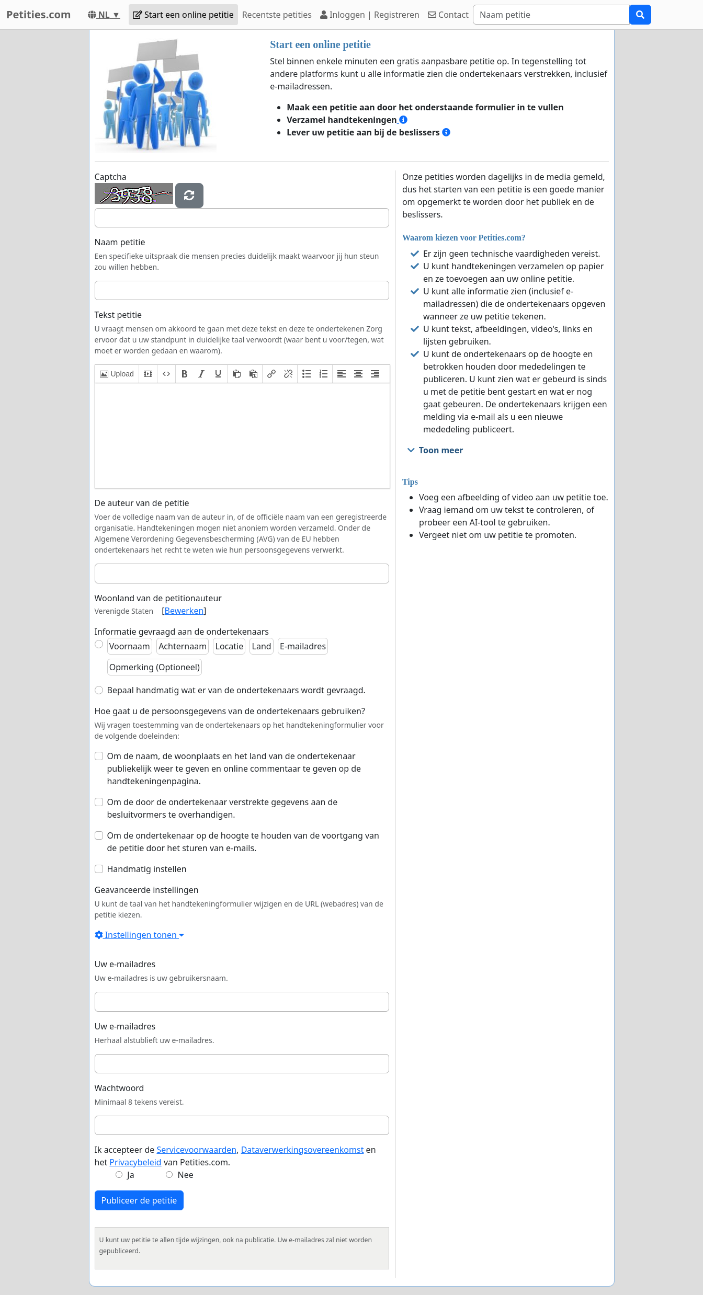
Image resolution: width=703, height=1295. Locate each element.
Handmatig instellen (147, 869)
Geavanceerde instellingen (147, 890)
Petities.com (38, 14)
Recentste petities (277, 14)
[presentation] (117, 373)
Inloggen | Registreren (369, 14)
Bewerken (184, 610)
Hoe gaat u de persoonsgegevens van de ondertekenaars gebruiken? (230, 711)
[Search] (551, 15)
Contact (448, 14)
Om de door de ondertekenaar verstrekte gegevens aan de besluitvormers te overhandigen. (222, 808)
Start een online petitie (183, 14)
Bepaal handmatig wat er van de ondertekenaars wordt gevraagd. (236, 690)
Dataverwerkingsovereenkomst (302, 1149)
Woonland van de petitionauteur (158, 598)
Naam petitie (120, 242)
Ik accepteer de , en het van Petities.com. (235, 1156)
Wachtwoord (119, 1088)
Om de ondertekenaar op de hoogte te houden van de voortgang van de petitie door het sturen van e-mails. (243, 842)
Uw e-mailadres (125, 964)
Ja (130, 1175)
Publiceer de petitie (139, 1200)
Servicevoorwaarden (196, 1149)
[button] (117, 374)
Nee (186, 1175)
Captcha (111, 176)
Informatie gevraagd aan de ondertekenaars (182, 631)
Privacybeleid (135, 1162)
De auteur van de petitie (142, 503)
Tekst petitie (118, 314)
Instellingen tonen (140, 935)
